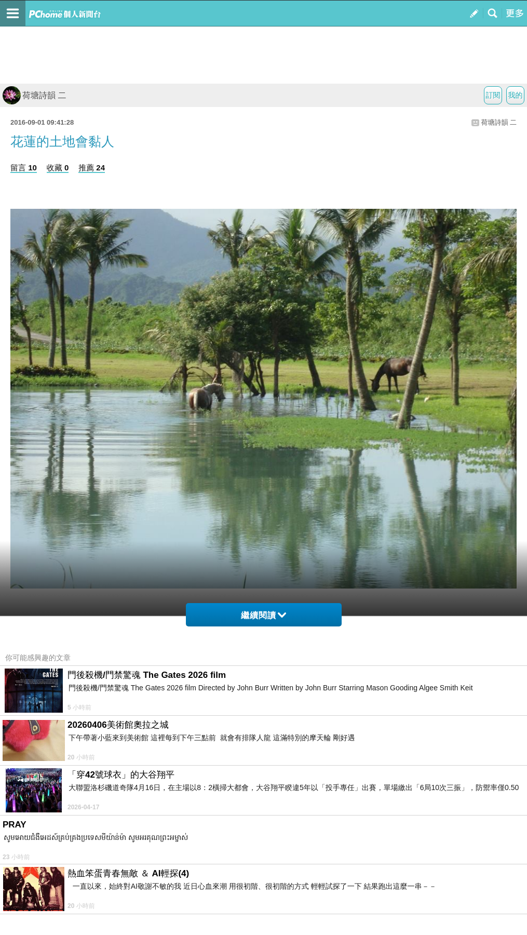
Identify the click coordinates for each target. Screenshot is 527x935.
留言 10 (23, 167)
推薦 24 (91, 167)
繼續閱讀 (263, 615)
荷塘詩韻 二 (34, 95)
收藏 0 (58, 167)
